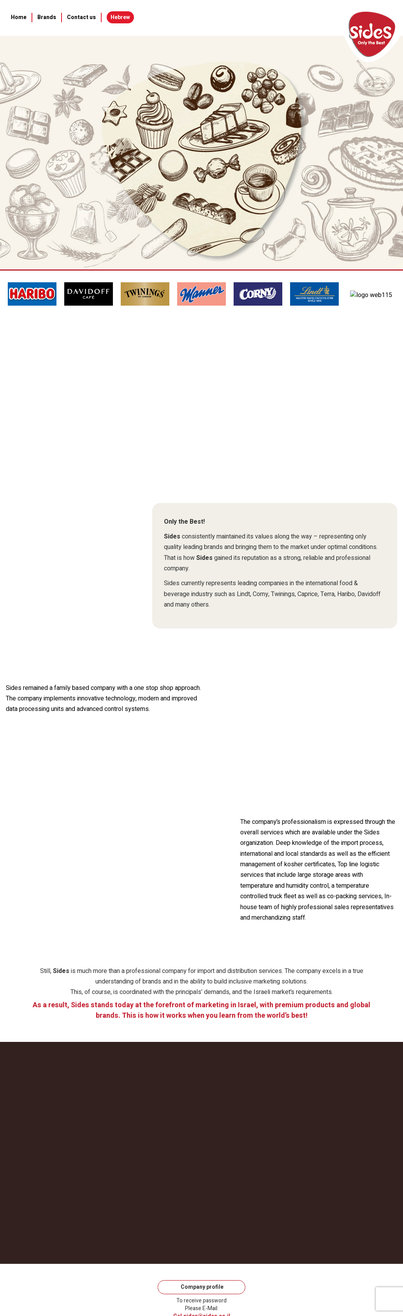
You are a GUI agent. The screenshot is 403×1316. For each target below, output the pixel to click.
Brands (46, 17)
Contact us (81, 17)
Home (18, 17)
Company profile (201, 1287)
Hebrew (120, 17)
